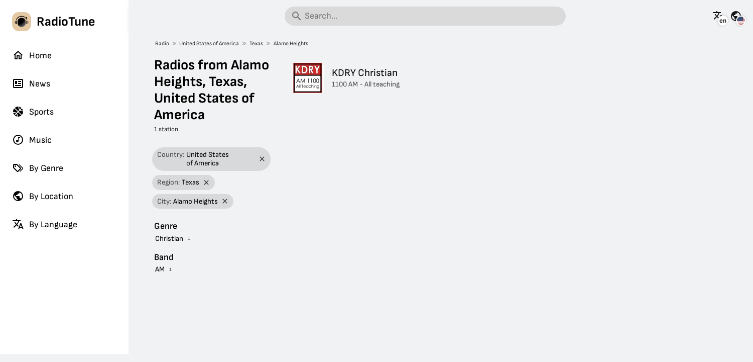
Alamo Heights (291, 43)
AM (160, 269)
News (31, 83)
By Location (42, 196)
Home (32, 55)
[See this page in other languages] (718, 16)
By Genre (37, 168)
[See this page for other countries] (736, 16)
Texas (256, 43)
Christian (169, 238)
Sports (33, 112)
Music (32, 140)
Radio (162, 43)
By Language (44, 224)
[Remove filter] (262, 159)
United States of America (209, 43)
